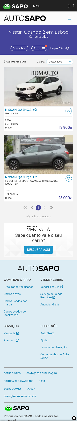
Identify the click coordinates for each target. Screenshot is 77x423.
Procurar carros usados (18, 286)
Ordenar (41, 61)
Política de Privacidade (18, 381)
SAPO (17, 408)
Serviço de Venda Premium (51, 295)
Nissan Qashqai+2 (35, 111)
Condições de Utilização (41, 373)
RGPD (42, 381)
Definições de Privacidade (20, 396)
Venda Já (11, 333)
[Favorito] (69, 111)
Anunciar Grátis (49, 304)
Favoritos (19, 48)
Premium (11, 340)
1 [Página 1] (38, 207)
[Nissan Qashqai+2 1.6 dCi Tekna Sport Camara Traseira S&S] (38, 154)
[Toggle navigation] (69, 18)
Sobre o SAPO (12, 373)
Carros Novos (12, 294)
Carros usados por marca (15, 303)
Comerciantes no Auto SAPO (54, 356)
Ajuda (44, 340)
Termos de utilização (53, 347)
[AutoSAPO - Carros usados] (25, 18)
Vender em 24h (51, 286)
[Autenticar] (69, 6)
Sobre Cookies (13, 388)
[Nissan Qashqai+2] (38, 86)
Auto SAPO (47, 333)
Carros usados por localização (15, 313)
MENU (36, 6)
